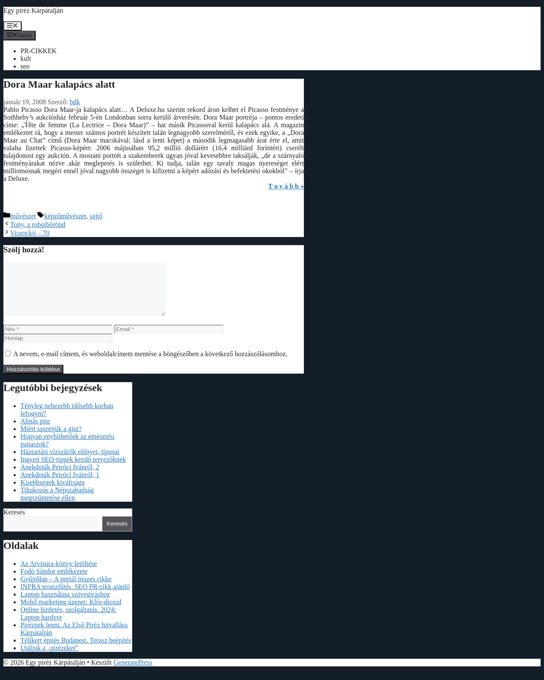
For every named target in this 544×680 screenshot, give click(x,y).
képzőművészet (65, 216)
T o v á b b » (286, 186)
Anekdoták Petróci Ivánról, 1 (59, 485)
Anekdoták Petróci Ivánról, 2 (59, 477)
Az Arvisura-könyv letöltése (58, 573)
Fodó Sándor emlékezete (54, 581)
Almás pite (35, 431)
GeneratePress (133, 672)
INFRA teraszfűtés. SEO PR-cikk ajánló (75, 596)
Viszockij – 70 (29, 233)
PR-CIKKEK (38, 50)
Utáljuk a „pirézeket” (49, 658)
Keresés (14, 522)
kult (25, 58)
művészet (23, 216)
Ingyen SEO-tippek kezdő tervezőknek (73, 469)
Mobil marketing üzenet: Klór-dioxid (70, 612)
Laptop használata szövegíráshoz (65, 604)
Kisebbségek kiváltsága (52, 492)
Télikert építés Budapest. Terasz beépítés (75, 650)
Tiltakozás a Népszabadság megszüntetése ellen (57, 504)
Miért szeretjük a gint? (51, 439)
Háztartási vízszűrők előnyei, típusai (69, 462)
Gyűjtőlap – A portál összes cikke (66, 589)
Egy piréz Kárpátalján (33, 10)
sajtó (96, 216)
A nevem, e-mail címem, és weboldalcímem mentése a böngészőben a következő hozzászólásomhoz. (150, 364)
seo (24, 66)
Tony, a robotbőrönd (37, 224)
